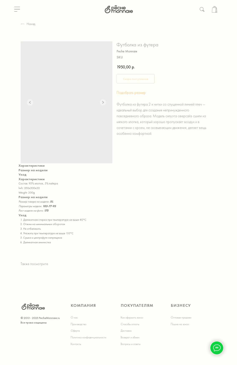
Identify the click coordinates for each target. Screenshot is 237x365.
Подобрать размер (131, 92)
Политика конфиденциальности (88, 337)
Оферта (75, 330)
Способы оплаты (130, 324)
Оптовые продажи (181, 317)
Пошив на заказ (180, 324)
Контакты (76, 344)
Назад (28, 24)
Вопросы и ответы (130, 344)
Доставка (126, 330)
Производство (78, 324)
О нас (74, 317)
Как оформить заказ (132, 317)
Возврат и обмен (130, 337)
